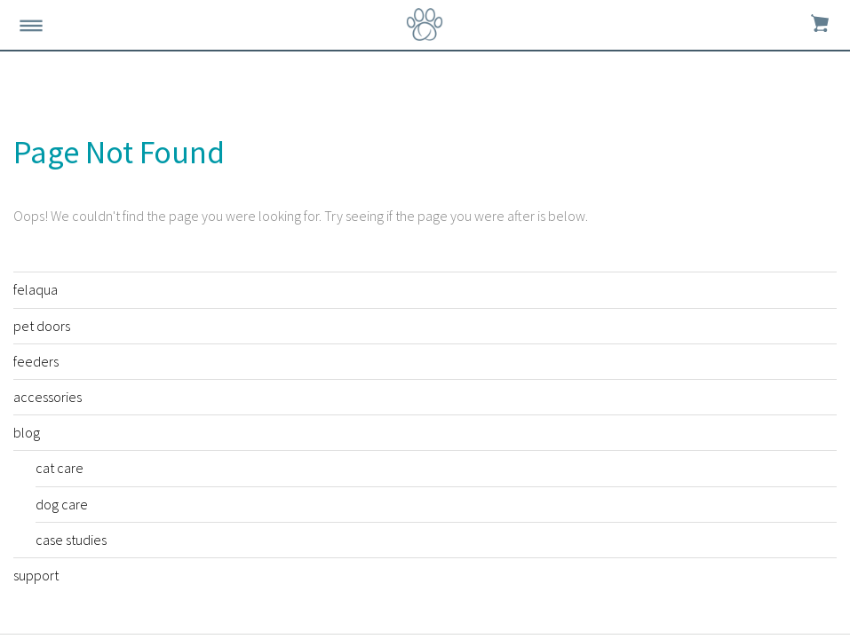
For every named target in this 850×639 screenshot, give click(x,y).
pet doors (41, 326)
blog (26, 432)
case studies (71, 539)
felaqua (35, 289)
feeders (36, 361)
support (36, 575)
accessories (47, 397)
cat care (59, 468)
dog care (62, 504)
